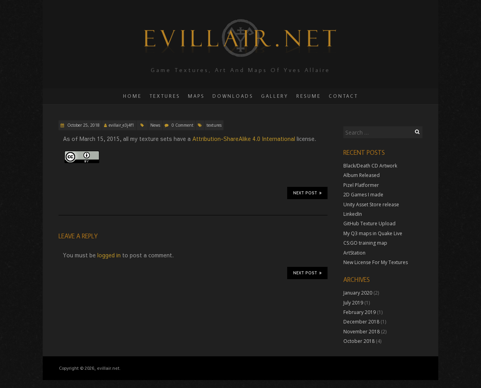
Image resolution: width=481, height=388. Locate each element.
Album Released (361, 175)
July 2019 (353, 302)
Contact (343, 96)
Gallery (274, 96)
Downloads (232, 96)
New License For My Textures (375, 262)
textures (214, 125)
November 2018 (361, 331)
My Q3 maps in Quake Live (372, 233)
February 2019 (359, 312)
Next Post (307, 193)
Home (132, 96)
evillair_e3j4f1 (121, 125)
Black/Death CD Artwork (370, 165)
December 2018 (361, 321)
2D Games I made (363, 194)
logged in (109, 255)
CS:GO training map (365, 243)
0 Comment (182, 125)
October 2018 (359, 341)
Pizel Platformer (361, 185)
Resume (308, 96)
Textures (165, 96)
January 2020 (357, 292)
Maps (196, 96)
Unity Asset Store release (371, 204)
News (155, 125)
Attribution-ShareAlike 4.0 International (244, 139)
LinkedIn (352, 214)
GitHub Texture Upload (369, 223)
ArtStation (354, 252)
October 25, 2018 (83, 125)
